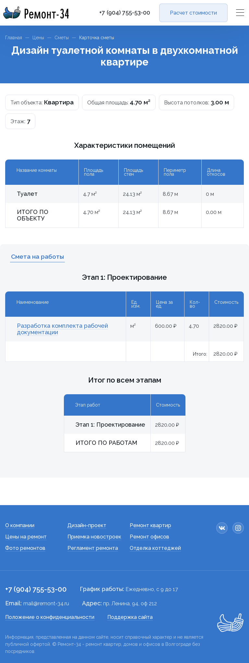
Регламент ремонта (92, 548)
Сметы (61, 38)
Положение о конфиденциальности (49, 617)
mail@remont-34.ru (46, 603)
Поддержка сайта (130, 617)
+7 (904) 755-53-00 (124, 12)
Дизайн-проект (86, 525)
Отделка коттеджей (155, 548)
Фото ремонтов (25, 548)
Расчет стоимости (193, 13)
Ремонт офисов (149, 537)
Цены (38, 38)
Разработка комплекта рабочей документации (62, 329)
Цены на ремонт (26, 537)
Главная (13, 38)
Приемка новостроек (94, 537)
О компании (19, 525)
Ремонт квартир (150, 525)
